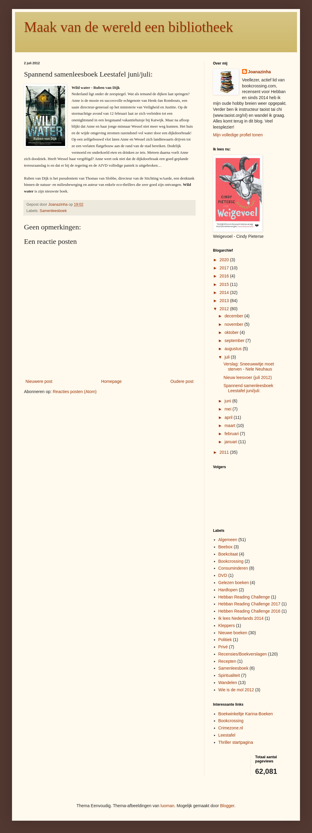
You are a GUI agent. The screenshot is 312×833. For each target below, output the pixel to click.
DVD (222, 575)
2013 (225, 300)
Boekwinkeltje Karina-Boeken (245, 713)
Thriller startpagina (235, 742)
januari (231, 441)
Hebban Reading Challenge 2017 (249, 603)
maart (230, 425)
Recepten (227, 661)
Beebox (225, 546)
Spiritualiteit (229, 675)
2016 (225, 276)
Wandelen (227, 682)
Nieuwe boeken (233, 632)
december (234, 316)
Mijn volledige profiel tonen (238, 134)
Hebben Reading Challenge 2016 (249, 611)
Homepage (111, 381)
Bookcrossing (231, 561)
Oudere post (182, 381)
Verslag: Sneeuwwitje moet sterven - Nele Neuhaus (249, 366)
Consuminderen (233, 568)
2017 (225, 267)
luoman (167, 805)
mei (228, 409)
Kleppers (226, 625)
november (234, 324)
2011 (225, 452)
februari (232, 433)
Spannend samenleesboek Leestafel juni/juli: (248, 388)
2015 (225, 284)
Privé (223, 646)
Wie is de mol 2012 (236, 689)
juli (227, 357)
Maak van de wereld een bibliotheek (128, 27)
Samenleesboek (53, 211)
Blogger (227, 805)
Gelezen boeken (233, 582)
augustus (233, 348)
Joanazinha (259, 71)
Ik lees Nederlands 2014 (241, 618)
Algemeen (227, 539)
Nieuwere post (39, 381)
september (234, 340)
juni (228, 400)
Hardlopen (228, 589)
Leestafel (227, 735)
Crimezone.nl (230, 727)
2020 (225, 259)
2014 (225, 292)
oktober (232, 332)
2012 (225, 308)
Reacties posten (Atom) (75, 391)
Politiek (225, 639)
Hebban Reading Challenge (244, 597)
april (228, 417)
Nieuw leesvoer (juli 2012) (248, 377)
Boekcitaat (228, 554)
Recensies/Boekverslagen (242, 654)
